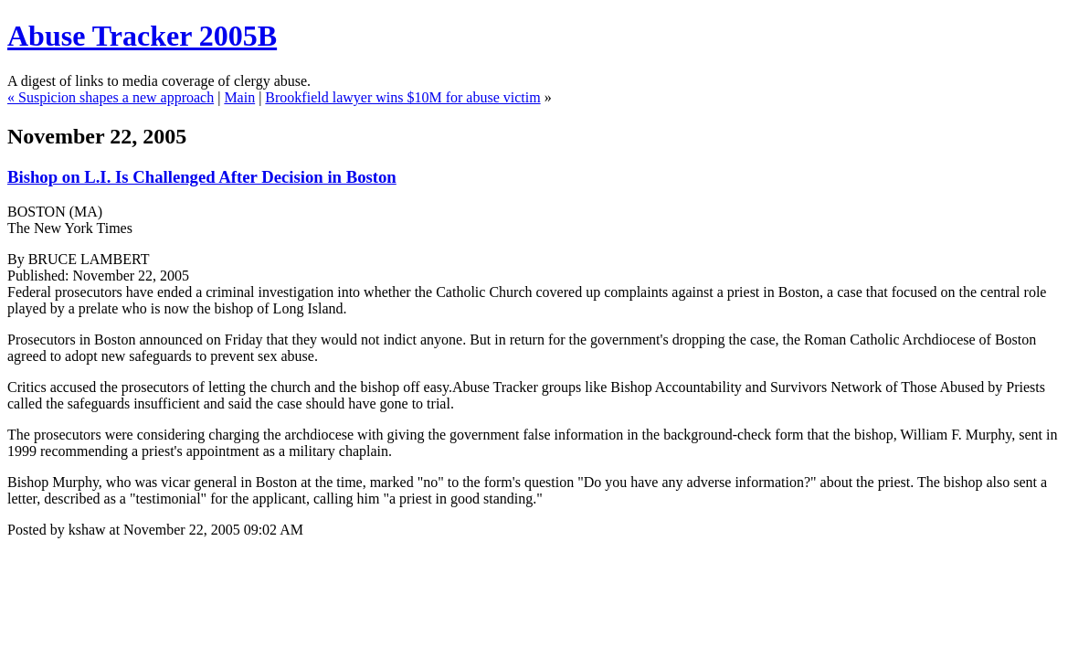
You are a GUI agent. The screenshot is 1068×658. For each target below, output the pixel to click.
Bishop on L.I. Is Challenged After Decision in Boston (202, 176)
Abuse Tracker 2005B (142, 35)
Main (239, 97)
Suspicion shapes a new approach (116, 97)
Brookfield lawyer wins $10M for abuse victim (402, 97)
